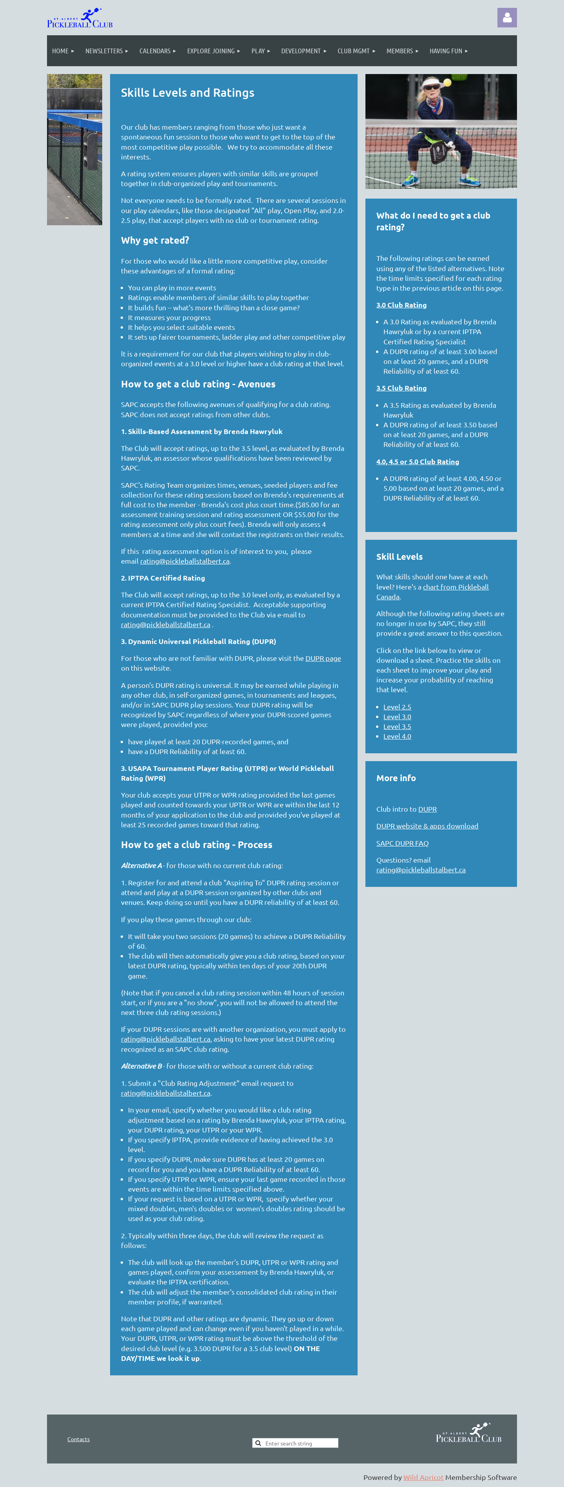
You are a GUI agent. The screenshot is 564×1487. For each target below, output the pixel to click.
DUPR (427, 809)
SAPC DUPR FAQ (402, 843)
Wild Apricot (423, 1477)
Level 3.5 (397, 726)
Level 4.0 (397, 736)
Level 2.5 (397, 706)
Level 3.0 (397, 716)
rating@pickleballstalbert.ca (185, 561)
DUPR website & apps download (427, 825)
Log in (507, 17)
